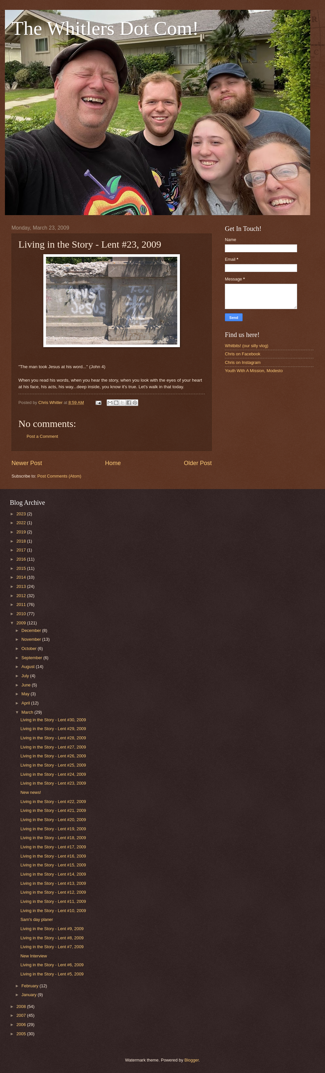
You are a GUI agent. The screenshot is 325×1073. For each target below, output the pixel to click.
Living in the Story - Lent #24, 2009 (53, 774)
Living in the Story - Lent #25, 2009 (53, 765)
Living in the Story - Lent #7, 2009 (52, 946)
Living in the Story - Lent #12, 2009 (53, 892)
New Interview (33, 955)
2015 (21, 568)
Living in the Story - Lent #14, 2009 (53, 874)
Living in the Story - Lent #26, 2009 (53, 755)
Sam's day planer (36, 919)
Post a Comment (42, 436)
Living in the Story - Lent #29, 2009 (53, 728)
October (29, 648)
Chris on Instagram (243, 362)
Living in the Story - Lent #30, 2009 (53, 719)
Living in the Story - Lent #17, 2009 (53, 846)
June (26, 684)
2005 (21, 1033)
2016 (21, 559)
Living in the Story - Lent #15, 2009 (53, 864)
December (31, 630)
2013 (21, 586)
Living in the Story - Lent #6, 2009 (52, 964)
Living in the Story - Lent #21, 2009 (53, 810)
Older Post (198, 463)
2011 (21, 604)
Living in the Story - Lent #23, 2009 (53, 783)
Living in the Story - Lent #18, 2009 (53, 837)
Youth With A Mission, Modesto (254, 370)
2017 (21, 550)
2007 (21, 1015)
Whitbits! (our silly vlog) (246, 345)
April (26, 703)
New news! (30, 792)
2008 (21, 1006)
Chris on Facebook (242, 353)
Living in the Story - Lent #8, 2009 (52, 937)
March (27, 712)
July (25, 675)
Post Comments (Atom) (59, 476)
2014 (21, 577)
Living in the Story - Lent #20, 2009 (53, 819)
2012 (21, 595)
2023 (21, 513)
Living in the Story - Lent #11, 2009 (53, 901)
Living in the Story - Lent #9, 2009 (52, 928)
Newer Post (26, 463)
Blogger (191, 1060)
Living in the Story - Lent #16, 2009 (53, 856)
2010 (21, 613)
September (32, 657)
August (28, 666)
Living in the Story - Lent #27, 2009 (53, 747)
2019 (21, 531)
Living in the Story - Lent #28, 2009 (53, 737)
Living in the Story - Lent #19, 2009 (53, 828)
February (30, 985)
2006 (21, 1024)
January (29, 994)
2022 (21, 522)
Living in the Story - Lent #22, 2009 (53, 801)
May (26, 693)
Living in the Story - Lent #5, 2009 (52, 974)
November (31, 639)
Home (113, 463)
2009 (21, 622)
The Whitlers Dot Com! (105, 28)
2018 (21, 541)
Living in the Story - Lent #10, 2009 (53, 910)
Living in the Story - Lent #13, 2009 (53, 883)
